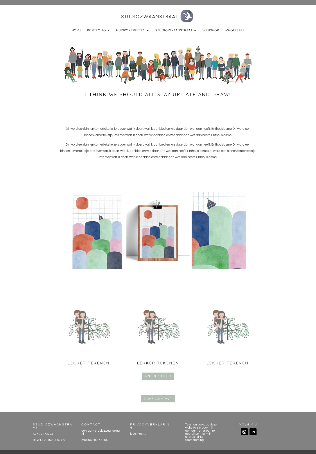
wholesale (235, 30)
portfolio (96, 30)
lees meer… (138, 433)
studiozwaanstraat (173, 30)
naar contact (158, 398)
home (76, 30)
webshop (211, 30)
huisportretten (130, 30)
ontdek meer (158, 376)
